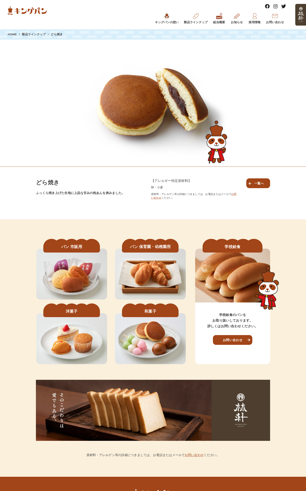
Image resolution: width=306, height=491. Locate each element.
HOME (12, 34)
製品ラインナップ (34, 34)
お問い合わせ (233, 340)
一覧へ (259, 183)
